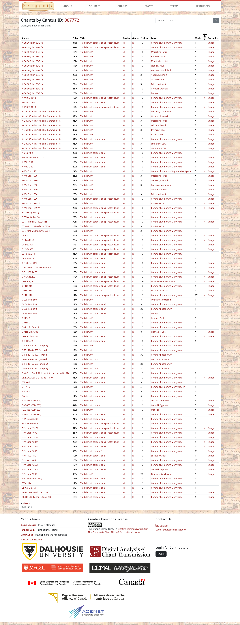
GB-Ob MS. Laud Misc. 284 (35, 492)
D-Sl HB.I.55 (27, 340)
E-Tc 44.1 (26, 391)
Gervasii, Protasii (159, 116)
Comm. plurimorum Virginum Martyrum (171, 171)
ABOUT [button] (67, 6)
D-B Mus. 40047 (29, 262)
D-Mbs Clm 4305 (30, 331)
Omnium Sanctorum (161, 299)
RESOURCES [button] (203, 6)
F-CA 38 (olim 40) (30, 423)
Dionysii (155, 93)
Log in (161, 554)
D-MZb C (26, 318)
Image (211, 42)
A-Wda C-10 (27, 166)
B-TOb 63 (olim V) (30, 212)
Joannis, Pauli (157, 65)
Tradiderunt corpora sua (92, 102)
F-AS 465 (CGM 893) (31, 400)
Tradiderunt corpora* (91, 290)
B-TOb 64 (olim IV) (30, 217)
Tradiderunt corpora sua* (93, 304)
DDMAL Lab (27, 534)
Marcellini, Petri (159, 51)
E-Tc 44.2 (26, 382)
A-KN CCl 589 (28, 102)
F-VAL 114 (26, 483)
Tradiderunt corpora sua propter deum (99, 42)
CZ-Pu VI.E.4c (28, 253)
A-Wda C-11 (27, 162)
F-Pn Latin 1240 (29, 474)
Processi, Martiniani (161, 70)
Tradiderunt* (86, 51)
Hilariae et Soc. (158, 331)
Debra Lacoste (28, 524)
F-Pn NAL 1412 (29, 455)
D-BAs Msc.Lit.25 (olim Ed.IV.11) (37, 267)
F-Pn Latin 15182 (30, 437)
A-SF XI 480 (27, 152)
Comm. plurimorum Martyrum (166, 42)
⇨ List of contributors (31, 539)
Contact (161, 525)
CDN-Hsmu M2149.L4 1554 (35, 221)
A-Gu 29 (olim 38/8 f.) (32, 47)
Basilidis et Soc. (158, 56)
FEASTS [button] (149, 6)
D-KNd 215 (27, 285)
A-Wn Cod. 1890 (30, 175)
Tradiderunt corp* (89, 359)
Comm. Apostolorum (161, 308)
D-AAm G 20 (28, 258)
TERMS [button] (174, 6)
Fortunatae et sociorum (163, 281)
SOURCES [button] (94, 6)
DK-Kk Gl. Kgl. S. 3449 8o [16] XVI (38, 377)
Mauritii (155, 409)
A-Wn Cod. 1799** (31, 171)
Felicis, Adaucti (158, 84)
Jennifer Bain (28, 529)
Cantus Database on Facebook (171, 529)
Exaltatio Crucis (159, 203)
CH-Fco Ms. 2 (28, 240)
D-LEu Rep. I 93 (29, 299)
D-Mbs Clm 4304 (30, 336)
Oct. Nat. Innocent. (160, 400)
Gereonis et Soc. (159, 148)
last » (27, 503)
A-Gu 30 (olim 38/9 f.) (32, 42)
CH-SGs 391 (27, 244)
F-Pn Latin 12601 (30, 464)
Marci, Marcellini (159, 61)
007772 (71, 20)
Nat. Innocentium (160, 359)
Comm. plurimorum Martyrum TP (168, 386)
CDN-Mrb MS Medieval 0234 (36, 226)
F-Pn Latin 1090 (29, 432)
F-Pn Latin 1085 (29, 451)
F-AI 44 (25, 396)
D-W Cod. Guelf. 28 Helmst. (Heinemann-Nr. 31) (45, 373)
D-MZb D (26, 322)
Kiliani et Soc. (157, 134)
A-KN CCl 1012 (29, 97)
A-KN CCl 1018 (29, 107)
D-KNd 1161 (28, 295)
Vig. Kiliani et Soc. (160, 290)
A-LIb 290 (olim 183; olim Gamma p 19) (41, 111)
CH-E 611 (26, 235)
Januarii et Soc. (158, 143)
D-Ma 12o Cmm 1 (30, 327)
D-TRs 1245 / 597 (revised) (34, 350)
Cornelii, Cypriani (159, 88)
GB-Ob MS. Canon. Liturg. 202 (36, 496)
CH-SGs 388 (27, 249)
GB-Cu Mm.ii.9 (29, 487)
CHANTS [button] (122, 6)
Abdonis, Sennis (159, 74)
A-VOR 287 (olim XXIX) (32, 157)
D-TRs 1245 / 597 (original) (35, 345)
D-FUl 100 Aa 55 (30, 272)
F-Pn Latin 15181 (30, 428)
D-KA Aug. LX (28, 276)
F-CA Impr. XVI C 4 (30, 418)
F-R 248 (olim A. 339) (32, 478)
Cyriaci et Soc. (158, 79)
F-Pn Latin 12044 (30, 441)
